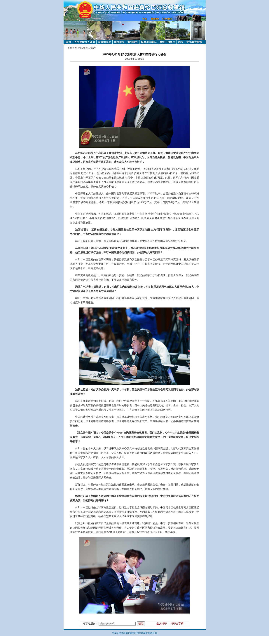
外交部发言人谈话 (84, 42)
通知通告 (132, 42)
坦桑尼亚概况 (148, 42)
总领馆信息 (104, 42)
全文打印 (161, 623)
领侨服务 (119, 42)
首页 (68, 42)
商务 (180, 42)
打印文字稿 (177, 623)
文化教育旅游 (194, 42)
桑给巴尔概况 (167, 42)
